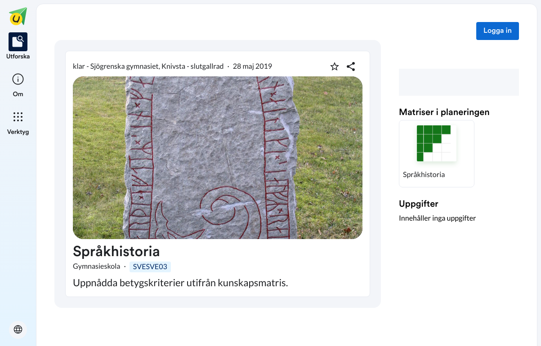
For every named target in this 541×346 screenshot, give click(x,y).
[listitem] (18, 46)
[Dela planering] (351, 66)
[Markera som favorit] (334, 66)
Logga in (497, 31)
